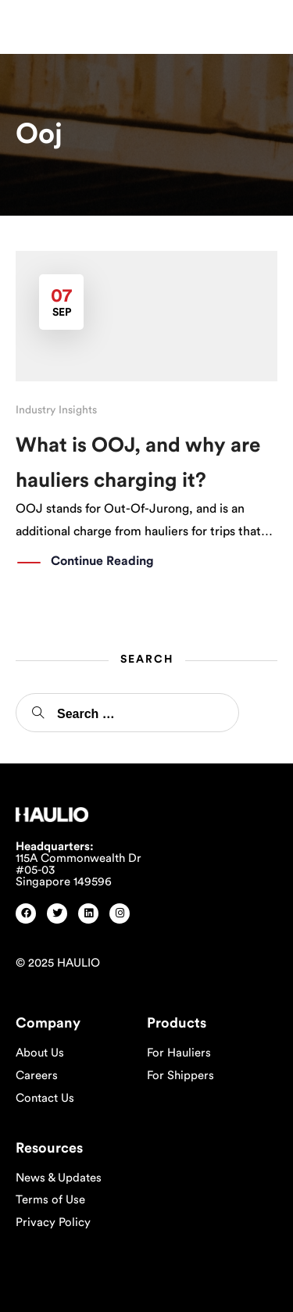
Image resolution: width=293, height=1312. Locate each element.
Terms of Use (50, 1200)
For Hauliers (179, 1053)
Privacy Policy (53, 1222)
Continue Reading (102, 562)
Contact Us (45, 1098)
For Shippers (180, 1075)
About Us (40, 1053)
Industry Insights (56, 410)
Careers (37, 1075)
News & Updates (59, 1178)
